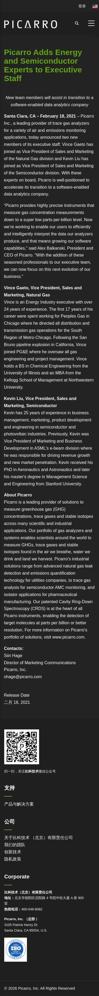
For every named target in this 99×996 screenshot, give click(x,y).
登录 (82, 6)
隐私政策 (12, 859)
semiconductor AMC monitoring (55, 587)
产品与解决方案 (19, 804)
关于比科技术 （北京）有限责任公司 (38, 837)
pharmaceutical (62, 594)
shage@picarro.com (23, 676)
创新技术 (12, 852)
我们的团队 (14, 845)
